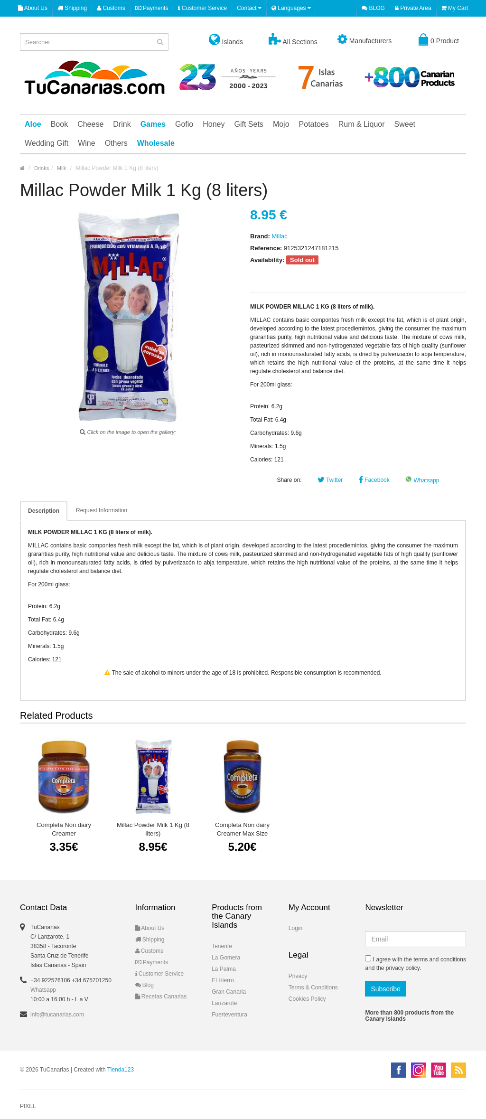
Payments (151, 8)
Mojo (281, 124)
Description (43, 511)
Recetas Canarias (161, 996)
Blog (144, 985)
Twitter (330, 480)
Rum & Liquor (361, 124)
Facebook (374, 480)
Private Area (413, 8)
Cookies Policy (307, 999)
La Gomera (226, 957)
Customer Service (202, 8)
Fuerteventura (229, 1014)
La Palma (224, 969)
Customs (111, 8)
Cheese (90, 124)
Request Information (101, 510)
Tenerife (222, 946)
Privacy (298, 976)
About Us (32, 8)
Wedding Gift (46, 143)
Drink (122, 124)
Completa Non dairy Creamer (64, 829)
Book (59, 124)
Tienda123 (120, 1069)
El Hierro (223, 980)
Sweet (404, 124)
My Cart (454, 8)
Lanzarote (224, 1003)
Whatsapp (422, 480)
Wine (86, 143)
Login (295, 928)
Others (116, 143)
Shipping (72, 8)
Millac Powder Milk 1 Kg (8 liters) (153, 829)
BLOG (373, 8)
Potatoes (314, 124)
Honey (213, 124)
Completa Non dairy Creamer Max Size (242, 829)
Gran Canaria (229, 991)
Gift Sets (248, 124)
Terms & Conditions (313, 987)
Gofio (184, 124)
